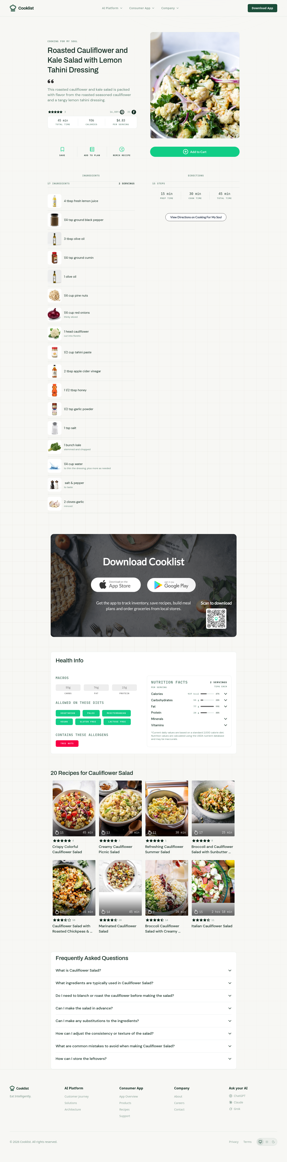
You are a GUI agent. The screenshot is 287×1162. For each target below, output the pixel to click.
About (178, 1096)
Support (124, 1116)
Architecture (72, 1109)
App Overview (128, 1096)
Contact (179, 1109)
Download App (262, 8)
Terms (247, 1142)
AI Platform (112, 8)
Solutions (70, 1103)
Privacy (234, 1142)
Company (170, 8)
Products (125, 1103)
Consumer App (142, 8)
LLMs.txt (218, 1142)
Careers (179, 1103)
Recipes (124, 1109)
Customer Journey (76, 1096)
